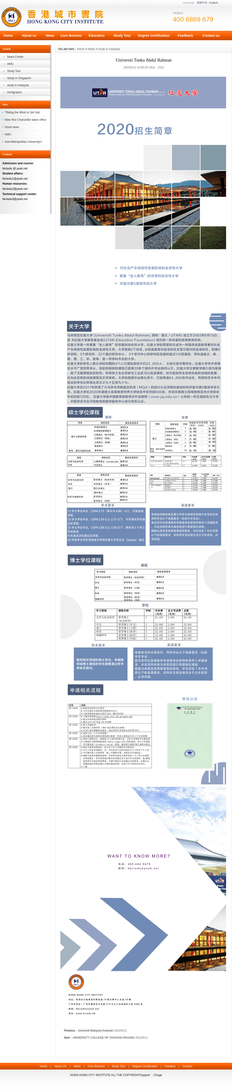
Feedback (185, 35)
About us (29, 35)
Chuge (158, 1075)
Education (97, 35)
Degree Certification (154, 35)
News (50, 35)
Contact (187, 1066)
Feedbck (170, 1066)
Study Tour (122, 35)
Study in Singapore (19, 78)
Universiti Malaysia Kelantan (96, 1030)
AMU (10, 64)
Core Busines (71, 35)
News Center (15, 56)
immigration (14, 92)
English (214, 2)
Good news (12, 127)
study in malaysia (18, 85)
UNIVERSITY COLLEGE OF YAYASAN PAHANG (104, 1037)
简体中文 (202, 2)
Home (8, 35)
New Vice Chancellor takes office (25, 119)
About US (60, 1066)
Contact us (210, 35)
